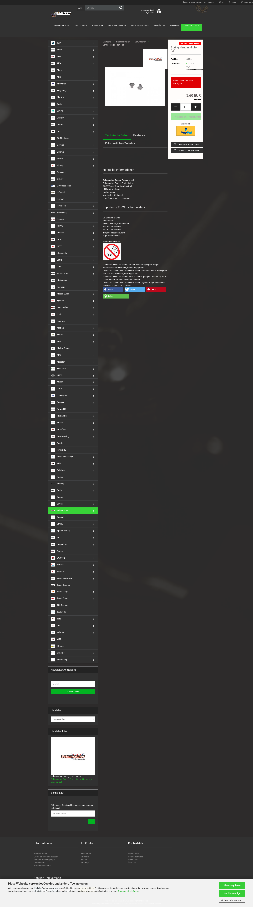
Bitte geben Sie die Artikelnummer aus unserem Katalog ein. (72, 806)
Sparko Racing (60, 530)
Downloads (191, 25)
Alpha (56, 70)
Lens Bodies (59, 307)
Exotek (57, 158)
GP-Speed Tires (61, 186)
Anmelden (73, 692)
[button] (221, 2)
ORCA (56, 389)
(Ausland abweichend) (194, 70)
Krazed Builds (60, 294)
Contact (57, 118)
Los (92, 821)
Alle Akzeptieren (232, 885)
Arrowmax (58, 84)
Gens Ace (58, 172)
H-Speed (58, 192)
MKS (56, 355)
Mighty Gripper (60, 348)
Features (139, 135)
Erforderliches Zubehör (120, 143)
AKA (56, 63)
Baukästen (159, 25)
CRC (56, 131)
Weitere (174, 25)
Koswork (58, 287)
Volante (57, 632)
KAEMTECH (97, 25)
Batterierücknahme (42, 865)
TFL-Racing (59, 605)
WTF (56, 639)
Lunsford (58, 321)
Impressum (133, 853)
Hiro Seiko (58, 206)
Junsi (56, 266)
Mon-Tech (58, 369)
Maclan (57, 328)
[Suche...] (81, 8)
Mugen (57, 382)
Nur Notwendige (232, 893)
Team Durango (60, 585)
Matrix (57, 334)
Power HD (58, 409)
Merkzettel (86, 853)
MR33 (56, 375)
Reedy (57, 443)
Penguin (57, 402)
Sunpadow (59, 544)
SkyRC (57, 524)
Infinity (57, 226)
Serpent (57, 517)
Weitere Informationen (232, 900)
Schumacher (60, 510)
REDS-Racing (60, 436)
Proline (57, 422)
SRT (56, 537)
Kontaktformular (135, 856)
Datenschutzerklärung (128, 891)
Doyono (57, 145)
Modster (58, 362)
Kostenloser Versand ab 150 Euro (198, 2)
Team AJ (58, 571)
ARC (56, 77)
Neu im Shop (81, 25)
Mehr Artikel (56, 782)
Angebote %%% (62, 25)
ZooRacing (59, 659)
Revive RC (58, 450)
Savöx (56, 504)
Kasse (84, 859)
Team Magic (59, 591)
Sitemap (85, 862)
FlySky (57, 165)
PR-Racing (58, 416)
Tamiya (57, 565)
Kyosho (57, 300)
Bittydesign (59, 90)
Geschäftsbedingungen (44, 859)
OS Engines (59, 395)
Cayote (57, 111)
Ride (56, 463)
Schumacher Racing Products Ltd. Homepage (71, 779)
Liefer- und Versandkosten (46, 856)
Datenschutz (39, 862)
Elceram (57, 152)
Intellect (57, 232)
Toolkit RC (58, 612)
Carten (57, 104)
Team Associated (62, 578)
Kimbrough (59, 280)
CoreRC (57, 124)
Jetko (56, 260)
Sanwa (57, 497)
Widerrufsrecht (40, 853)
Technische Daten (116, 135)
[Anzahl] (185, 107)
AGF (56, 56)
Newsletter (133, 859)
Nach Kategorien (140, 25)
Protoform (58, 429)
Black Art (58, 97)
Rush (56, 490)
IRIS (56, 239)
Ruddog (57, 483)
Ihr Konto (85, 856)
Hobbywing (59, 212)
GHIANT (58, 179)
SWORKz (58, 558)
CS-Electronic (60, 138)
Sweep (57, 551)
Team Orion (59, 598)
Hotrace (57, 219)
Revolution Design (62, 457)
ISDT (56, 246)
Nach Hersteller (117, 25)
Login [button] (232, 2)
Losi (56, 314)
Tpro (56, 619)
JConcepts (59, 253)
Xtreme (57, 646)
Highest (57, 199)
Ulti (55, 625)
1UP (56, 43)
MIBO (56, 341)
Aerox (56, 50)
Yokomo (58, 653)
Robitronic (58, 470)
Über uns (132, 862)
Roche (57, 477)
